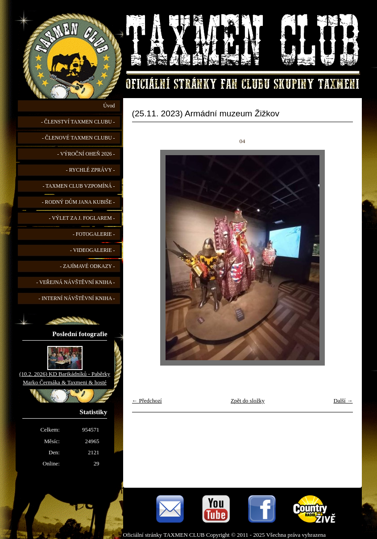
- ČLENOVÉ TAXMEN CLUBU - (78, 138)
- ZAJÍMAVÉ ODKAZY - (87, 266)
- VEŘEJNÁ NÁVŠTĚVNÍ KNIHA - (75, 282)
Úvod (109, 106)
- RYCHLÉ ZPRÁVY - (90, 170)
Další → (342, 401)
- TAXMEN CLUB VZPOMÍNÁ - (78, 186)
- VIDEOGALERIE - (92, 250)
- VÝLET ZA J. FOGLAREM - (82, 218)
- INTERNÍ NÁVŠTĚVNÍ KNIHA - (76, 298)
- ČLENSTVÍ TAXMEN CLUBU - (78, 122)
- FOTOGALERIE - (94, 234)
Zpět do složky (248, 401)
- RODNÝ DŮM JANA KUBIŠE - (78, 202)
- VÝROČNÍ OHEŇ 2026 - (86, 154)
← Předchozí (147, 401)
